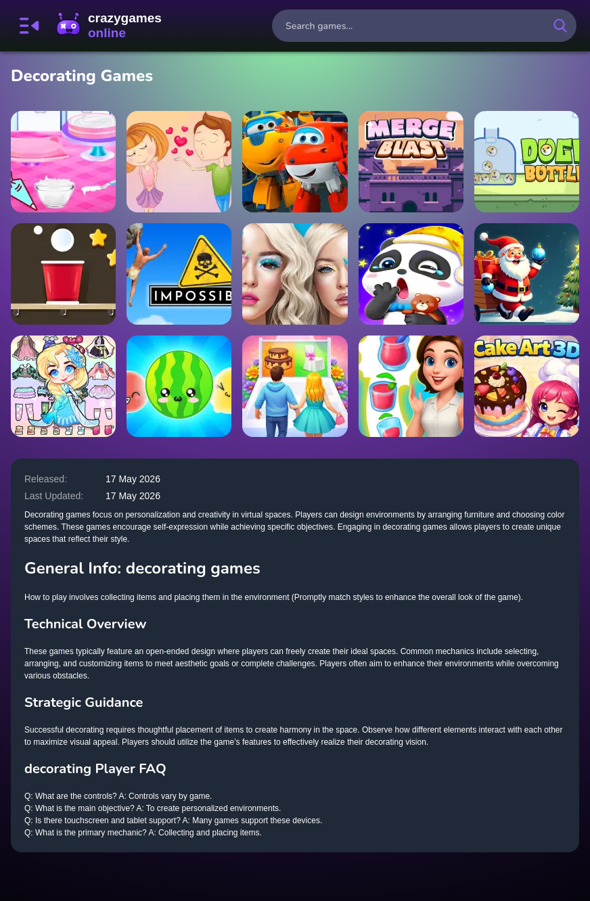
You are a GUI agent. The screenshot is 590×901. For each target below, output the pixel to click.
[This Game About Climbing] (179, 274)
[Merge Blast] (411, 161)
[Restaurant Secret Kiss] (179, 161)
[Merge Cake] (411, 386)
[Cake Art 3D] (526, 386)
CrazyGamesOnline (108, 25)
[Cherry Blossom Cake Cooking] (63, 161)
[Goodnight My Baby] (411, 274)
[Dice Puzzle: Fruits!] (179, 386)
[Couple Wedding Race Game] (294, 386)
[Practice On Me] (294, 274)
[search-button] (560, 26)
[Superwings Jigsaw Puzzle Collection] (294, 161)
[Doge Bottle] (526, 161)
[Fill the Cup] (63, 274)
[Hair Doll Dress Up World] (63, 386)
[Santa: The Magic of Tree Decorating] (526, 274)
